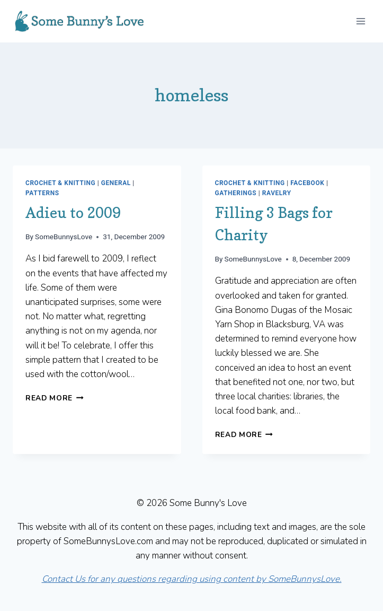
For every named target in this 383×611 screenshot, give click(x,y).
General (116, 183)
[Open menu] (360, 21)
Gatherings (236, 193)
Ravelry (276, 193)
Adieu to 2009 (73, 213)
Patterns (42, 193)
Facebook (307, 183)
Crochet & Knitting (60, 183)
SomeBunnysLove (63, 236)
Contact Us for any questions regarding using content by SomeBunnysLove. (192, 579)
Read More (54, 398)
